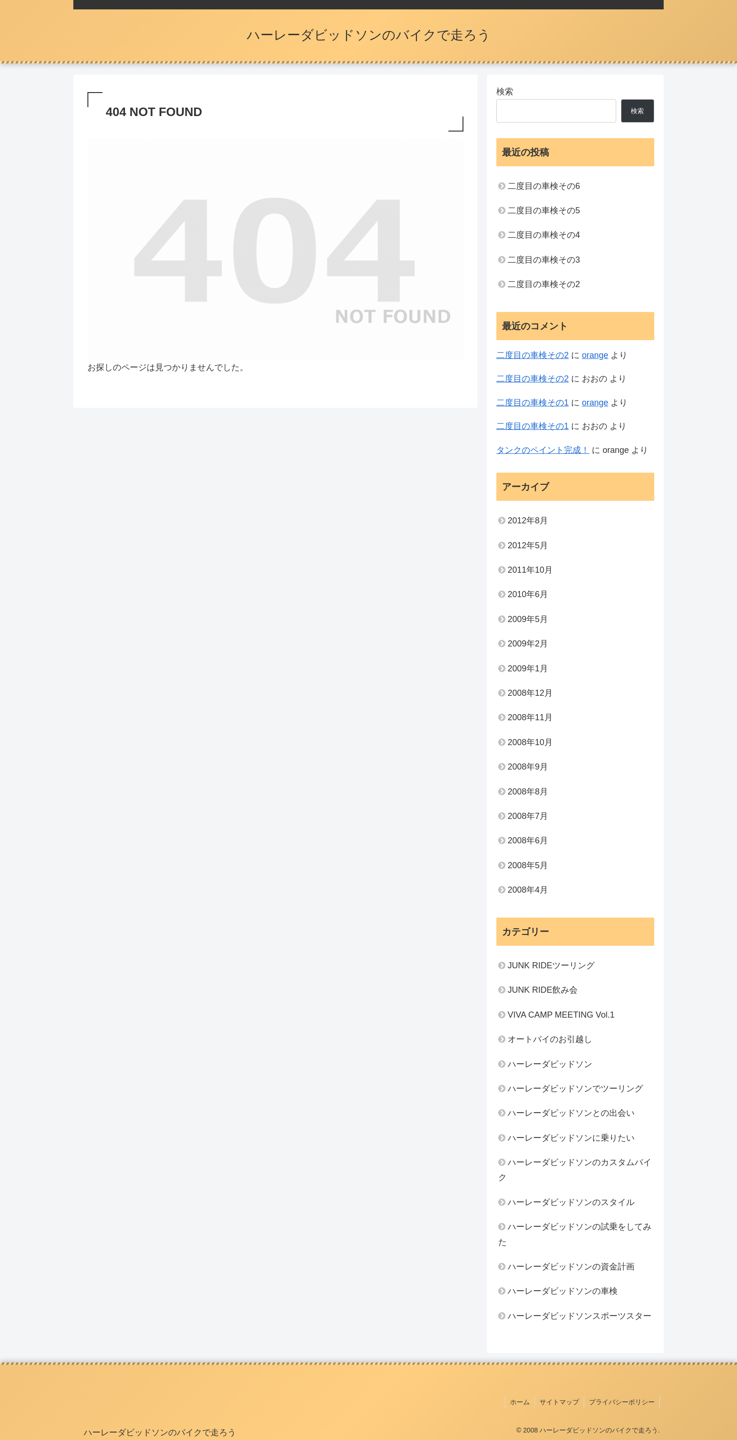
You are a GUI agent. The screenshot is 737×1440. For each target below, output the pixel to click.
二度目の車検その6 (544, 186)
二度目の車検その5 (544, 210)
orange (595, 355)
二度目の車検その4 (544, 235)
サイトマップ (559, 1402)
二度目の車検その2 (544, 284)
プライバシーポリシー (622, 1402)
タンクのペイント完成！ (542, 450)
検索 (504, 91)
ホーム (520, 1402)
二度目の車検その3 (544, 260)
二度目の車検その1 (532, 402)
